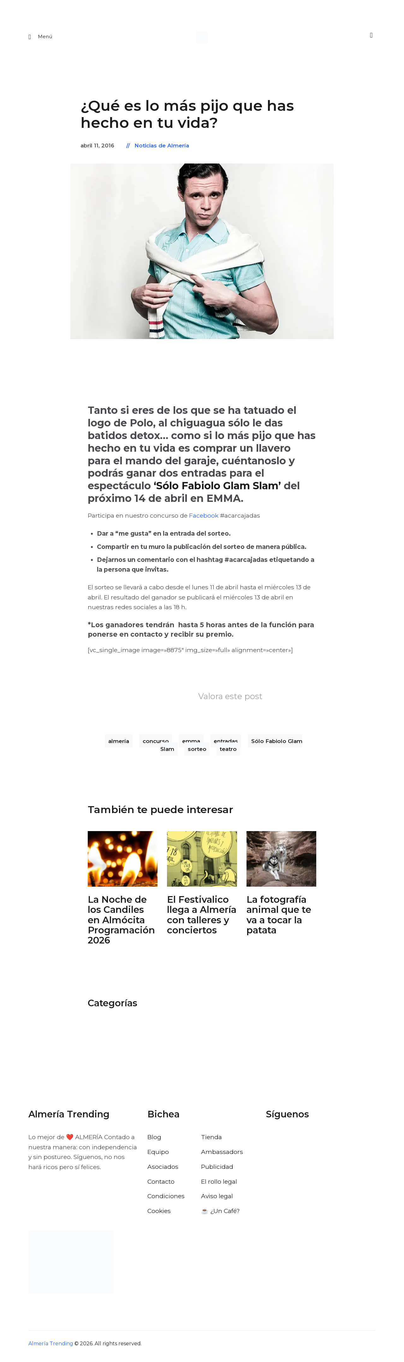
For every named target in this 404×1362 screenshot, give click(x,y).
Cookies (159, 1216)
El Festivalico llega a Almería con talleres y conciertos (201, 920)
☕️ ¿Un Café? (220, 1216)
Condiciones (166, 1201)
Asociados (162, 1171)
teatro (228, 753)
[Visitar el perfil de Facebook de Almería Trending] (271, 1143)
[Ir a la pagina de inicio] (201, 39)
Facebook (203, 520)
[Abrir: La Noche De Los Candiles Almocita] (122, 863)
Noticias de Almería (161, 150)
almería (118, 745)
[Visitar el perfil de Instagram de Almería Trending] (305, 1143)
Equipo (158, 1157)
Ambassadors (222, 1157)
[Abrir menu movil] (40, 39)
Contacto (161, 1186)
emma (191, 745)
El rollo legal (219, 1186)
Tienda (211, 1142)
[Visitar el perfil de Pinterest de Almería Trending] (322, 1143)
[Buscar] (369, 38)
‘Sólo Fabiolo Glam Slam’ (217, 490)
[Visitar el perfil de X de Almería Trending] (288, 1143)
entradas (226, 745)
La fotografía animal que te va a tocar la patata (279, 920)
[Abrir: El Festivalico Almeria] (202, 863)
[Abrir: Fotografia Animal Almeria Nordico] (281, 863)
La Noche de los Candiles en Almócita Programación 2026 (121, 925)
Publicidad (217, 1171)
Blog (154, 1142)
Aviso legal (217, 1201)
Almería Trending (50, 1349)
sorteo (197, 753)
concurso (156, 745)
